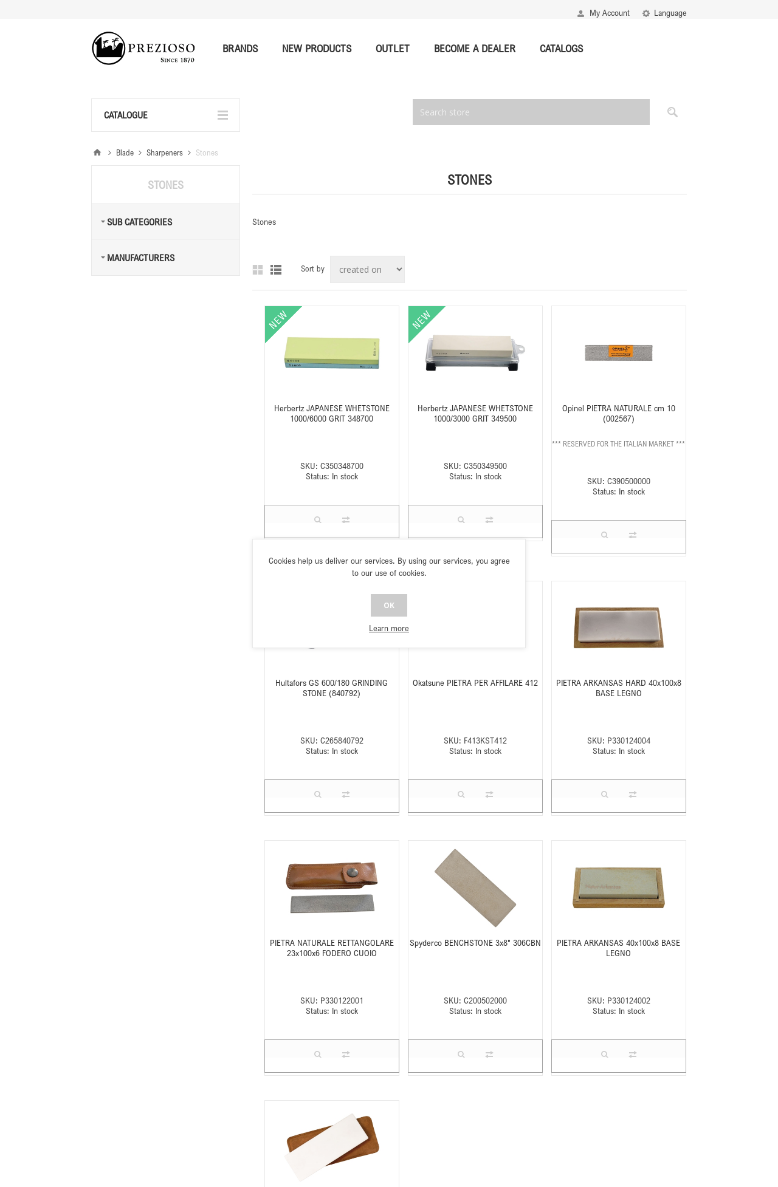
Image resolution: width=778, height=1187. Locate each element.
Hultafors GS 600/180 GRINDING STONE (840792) (331, 687)
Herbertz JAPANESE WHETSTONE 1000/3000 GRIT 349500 (475, 413)
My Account (610, 12)
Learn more (389, 628)
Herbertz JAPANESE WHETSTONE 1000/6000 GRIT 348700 (332, 413)
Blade (125, 152)
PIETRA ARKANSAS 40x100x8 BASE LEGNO (618, 947)
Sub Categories (139, 221)
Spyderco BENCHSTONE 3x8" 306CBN (475, 942)
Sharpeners (164, 152)
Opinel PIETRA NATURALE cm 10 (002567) (618, 413)
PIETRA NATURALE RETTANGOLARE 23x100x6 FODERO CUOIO (332, 947)
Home (97, 152)
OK (389, 605)
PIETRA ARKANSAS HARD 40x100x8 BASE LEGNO (618, 687)
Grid (257, 270)
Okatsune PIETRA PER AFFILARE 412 (475, 682)
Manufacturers (140, 257)
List (275, 270)
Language (670, 12)
